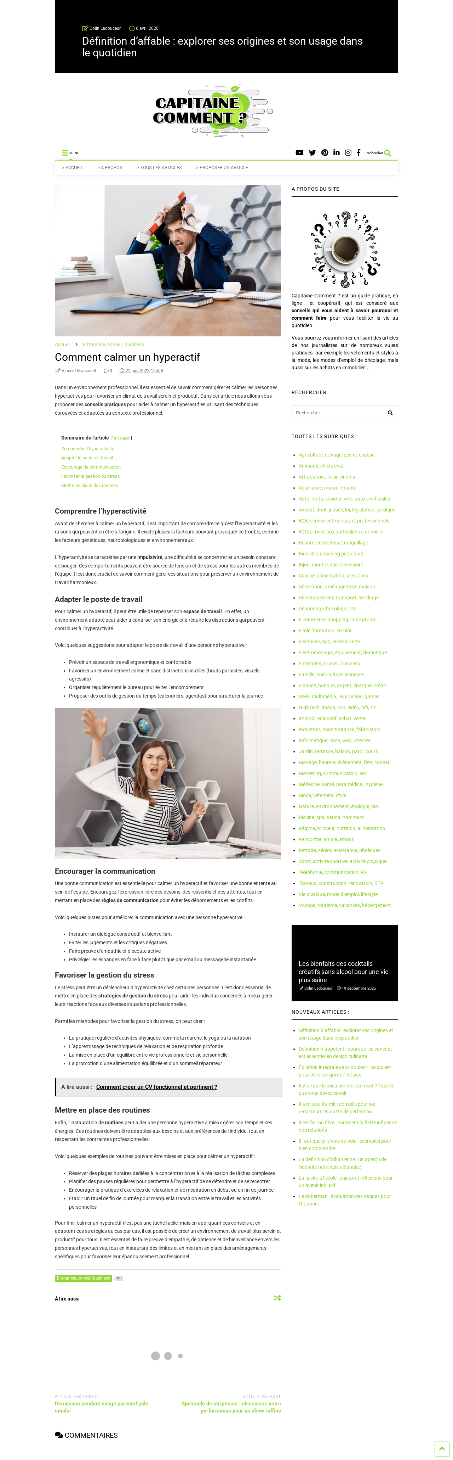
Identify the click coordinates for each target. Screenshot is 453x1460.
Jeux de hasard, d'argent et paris (270, 1456)
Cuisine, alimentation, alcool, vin (333, 575)
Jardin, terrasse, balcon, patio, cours (338, 751)
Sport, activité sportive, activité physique (342, 861)
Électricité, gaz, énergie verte (329, 641)
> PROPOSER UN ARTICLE (222, 167)
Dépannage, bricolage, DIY (327, 608)
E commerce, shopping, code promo (338, 619)
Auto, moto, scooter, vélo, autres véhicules (344, 499)
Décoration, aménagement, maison (337, 586)
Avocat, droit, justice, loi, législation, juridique (347, 510)
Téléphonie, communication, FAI (333, 872)
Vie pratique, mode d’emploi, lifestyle (338, 894)
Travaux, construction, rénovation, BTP (341, 883)
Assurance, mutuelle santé (327, 488)
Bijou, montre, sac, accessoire (331, 564)
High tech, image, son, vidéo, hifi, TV (337, 707)
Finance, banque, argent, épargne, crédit (342, 685)
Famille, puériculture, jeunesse (331, 674)
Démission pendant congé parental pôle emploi (101, 1407)
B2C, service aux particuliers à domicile (341, 532)
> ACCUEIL (72, 167)
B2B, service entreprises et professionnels (344, 521)
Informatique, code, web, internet (335, 740)
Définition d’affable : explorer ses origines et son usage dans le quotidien (222, 46)
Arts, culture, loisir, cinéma (327, 477)
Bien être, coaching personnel (331, 553)
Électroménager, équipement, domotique (343, 652)
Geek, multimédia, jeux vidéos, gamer (339, 696)
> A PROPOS (109, 167)
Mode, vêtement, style (322, 795)
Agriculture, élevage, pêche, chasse (336, 455)
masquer (122, 438)
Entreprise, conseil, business (329, 663)
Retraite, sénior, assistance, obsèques (339, 850)
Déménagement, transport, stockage (339, 597)
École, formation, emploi (325, 630)
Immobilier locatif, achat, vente (332, 718)
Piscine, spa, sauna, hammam (331, 817)
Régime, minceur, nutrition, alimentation (342, 828)
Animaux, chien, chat (321, 466)
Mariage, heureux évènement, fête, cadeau (345, 762)
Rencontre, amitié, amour (326, 839)
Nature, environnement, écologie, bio (338, 806)
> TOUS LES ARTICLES (159, 167)
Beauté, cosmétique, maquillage (333, 543)
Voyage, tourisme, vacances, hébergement (345, 905)
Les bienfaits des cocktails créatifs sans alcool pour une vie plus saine (344, 972)
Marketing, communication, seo (333, 773)
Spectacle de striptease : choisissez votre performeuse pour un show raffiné (231, 1407)
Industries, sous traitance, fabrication (339, 729)
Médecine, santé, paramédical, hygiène (341, 784)
